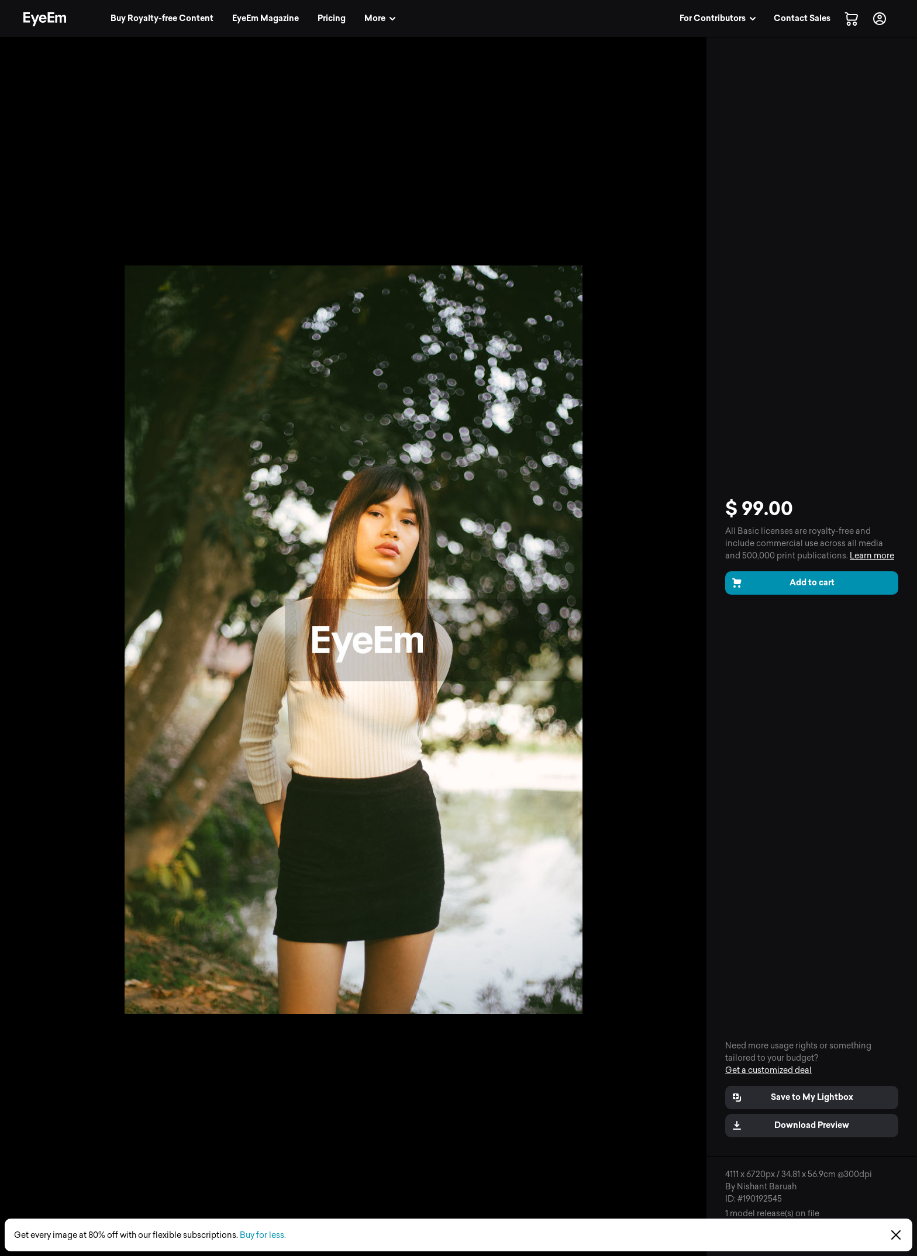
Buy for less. (263, 1235)
